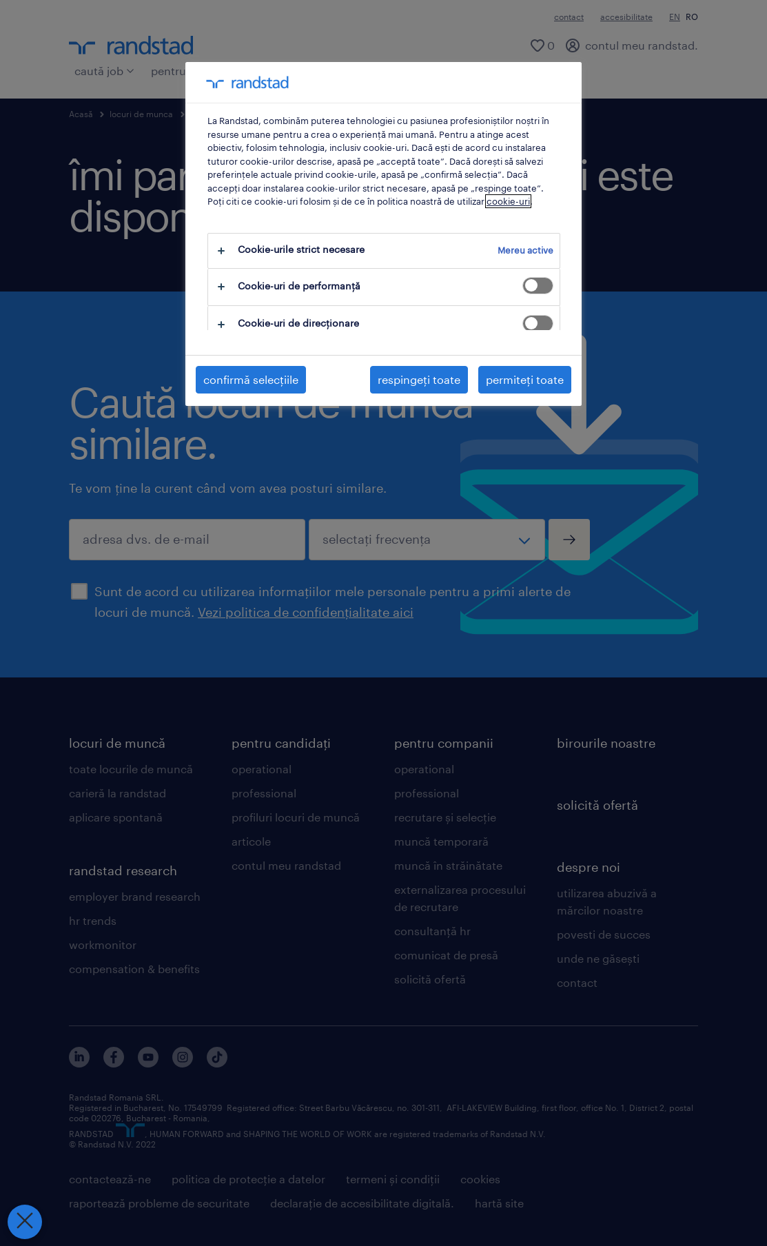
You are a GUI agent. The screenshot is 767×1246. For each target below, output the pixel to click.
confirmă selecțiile (250, 379)
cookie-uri (508, 201)
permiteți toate (525, 379)
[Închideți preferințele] (24, 1222)
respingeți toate (419, 379)
